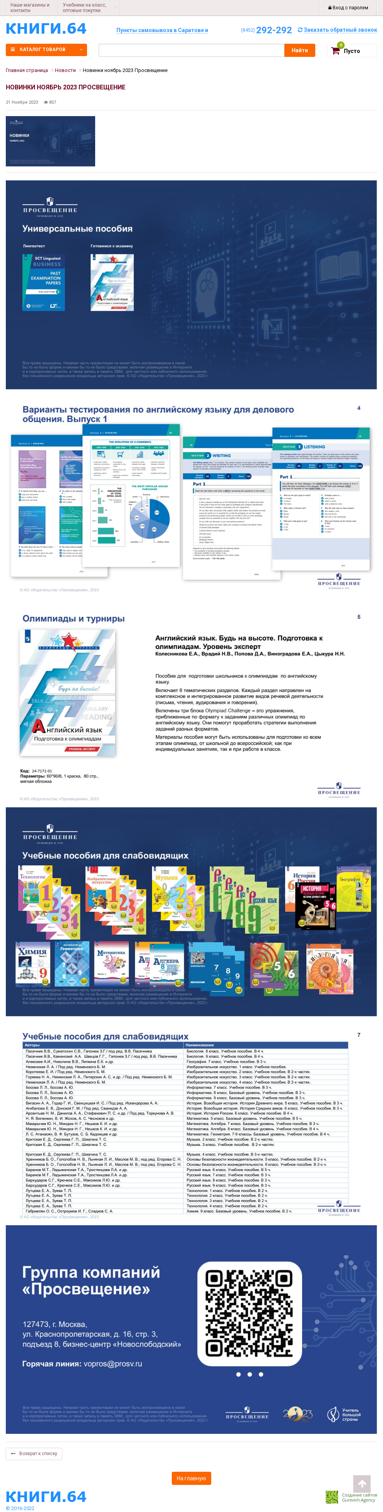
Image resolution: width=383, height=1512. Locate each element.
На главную (191, 1478)
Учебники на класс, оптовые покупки (84, 7)
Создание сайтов (359, 1495)
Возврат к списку (34, 1453)
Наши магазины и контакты (30, 7)
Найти (300, 50)
